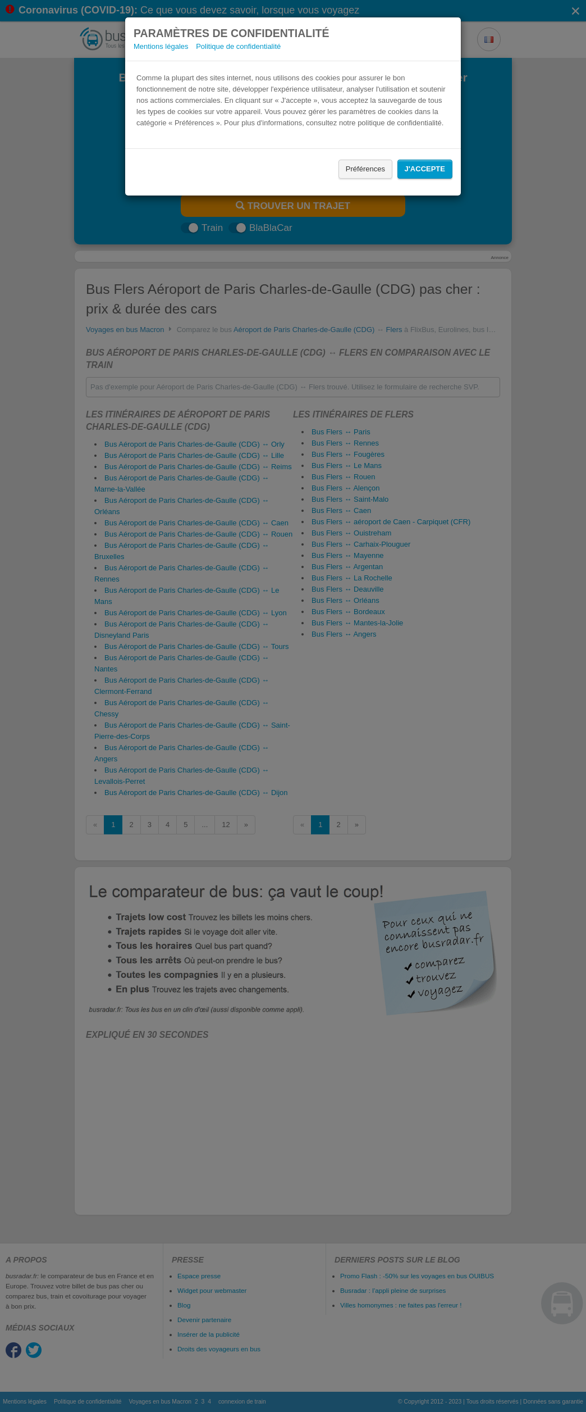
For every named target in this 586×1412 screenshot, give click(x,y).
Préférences (365, 169)
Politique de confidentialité (238, 46)
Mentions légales (161, 46)
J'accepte (425, 169)
